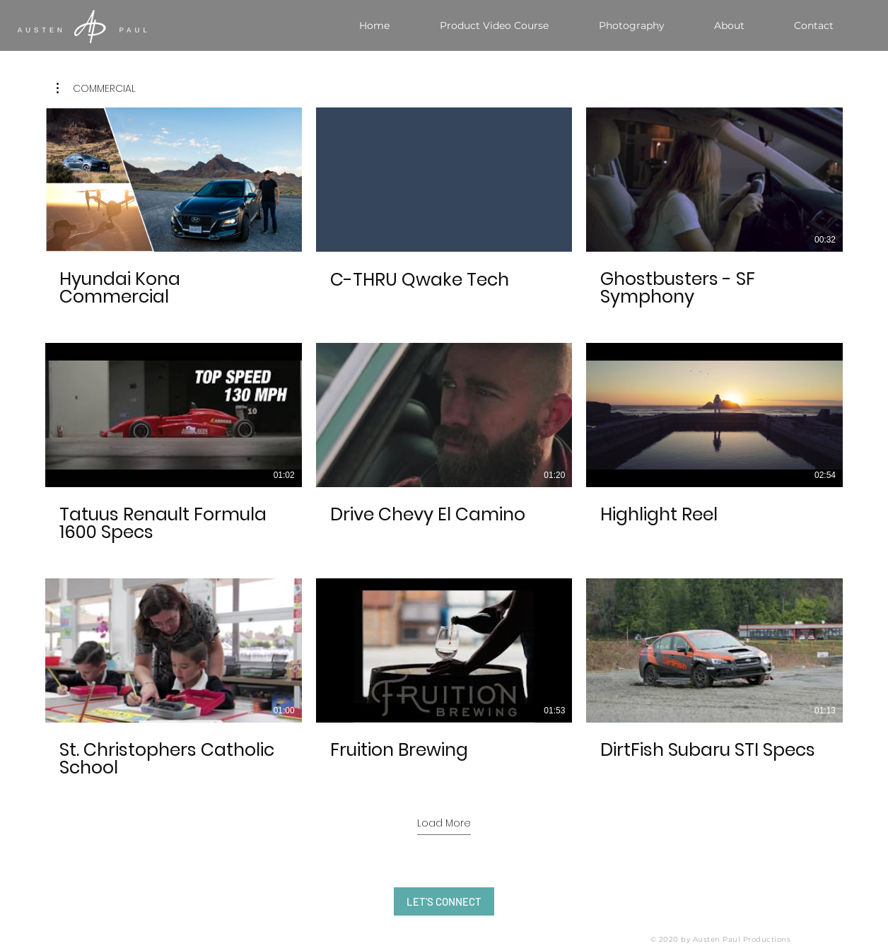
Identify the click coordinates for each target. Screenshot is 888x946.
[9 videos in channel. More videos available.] (444, 443)
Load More (444, 823)
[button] (96, 88)
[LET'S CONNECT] (444, 901)
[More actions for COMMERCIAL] (96, 88)
